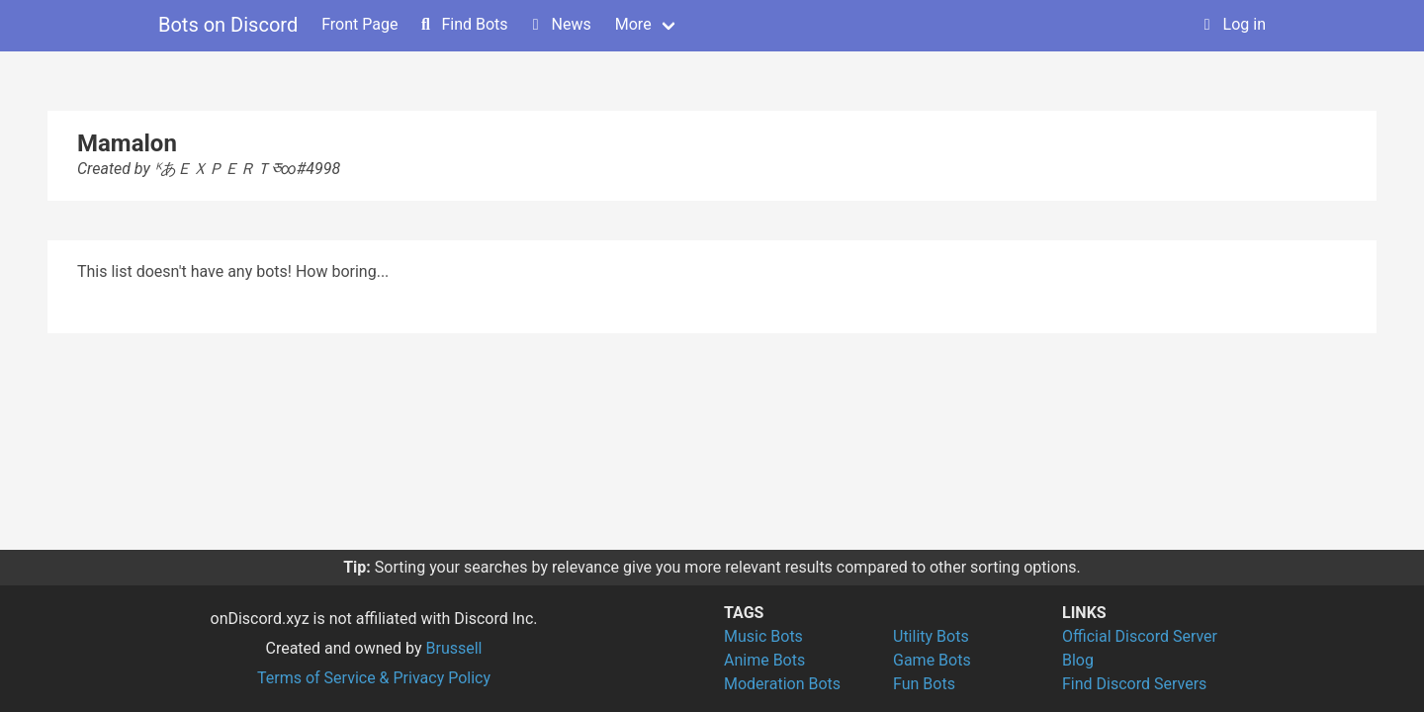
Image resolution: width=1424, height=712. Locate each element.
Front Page (359, 24)
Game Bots (932, 660)
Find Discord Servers (1134, 683)
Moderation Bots (782, 683)
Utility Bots (931, 636)
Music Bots (763, 636)
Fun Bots (924, 683)
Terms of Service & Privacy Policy (373, 677)
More (633, 24)
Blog (1078, 660)
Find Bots (462, 24)
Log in (1233, 24)
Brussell (454, 648)
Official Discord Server (1139, 636)
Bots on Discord (228, 25)
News (559, 24)
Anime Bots (764, 660)
